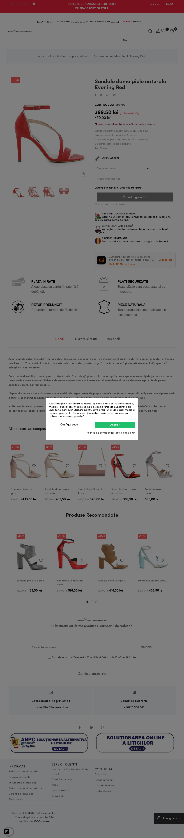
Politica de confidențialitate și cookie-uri (110, 433)
